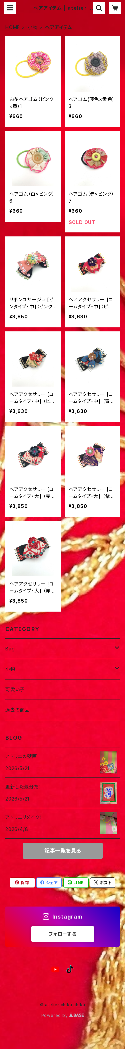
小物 (33, 27)
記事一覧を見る (62, 850)
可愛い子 (15, 689)
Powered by (62, 1015)
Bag (10, 648)
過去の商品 (17, 710)
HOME (12, 27)
